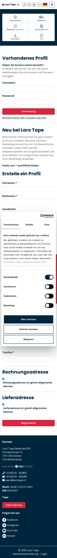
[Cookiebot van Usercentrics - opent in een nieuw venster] (41, 216)
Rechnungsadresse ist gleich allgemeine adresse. (27, 384)
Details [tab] (29, 224)
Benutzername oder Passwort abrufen (24, 117)
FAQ (41, 39)
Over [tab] (47, 224)
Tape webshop (15, 20)
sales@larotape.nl (15, 480)
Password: (8, 95)
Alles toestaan (28, 319)
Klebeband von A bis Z (15, 29)
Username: (9, 82)
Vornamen (8, 183)
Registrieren (28, 423)
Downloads (15, 39)
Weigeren (28, 339)
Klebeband (41, 20)
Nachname (9, 196)
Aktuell (11, 535)
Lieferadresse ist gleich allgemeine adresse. (25, 409)
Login (44, 554)
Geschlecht (9, 209)
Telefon (7, 352)
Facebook (12, 519)
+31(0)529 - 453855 (16, 473)
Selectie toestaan (28, 329)
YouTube (12, 530)
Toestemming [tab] (10, 224)
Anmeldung (28, 111)
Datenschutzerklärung (25, 554)
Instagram (13, 525)
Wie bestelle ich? (41, 29)
